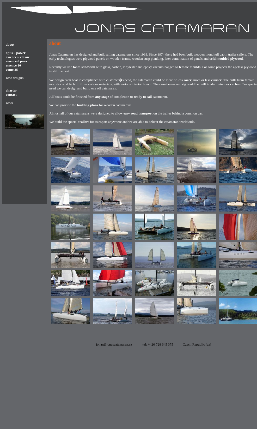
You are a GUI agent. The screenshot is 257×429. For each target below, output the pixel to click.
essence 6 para (16, 61)
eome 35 (12, 69)
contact (11, 94)
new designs (14, 78)
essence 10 (13, 65)
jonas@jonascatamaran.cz (114, 344)
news (9, 103)
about (10, 44)
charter (11, 90)
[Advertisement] (120, 391)
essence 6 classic (17, 57)
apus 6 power (16, 53)
